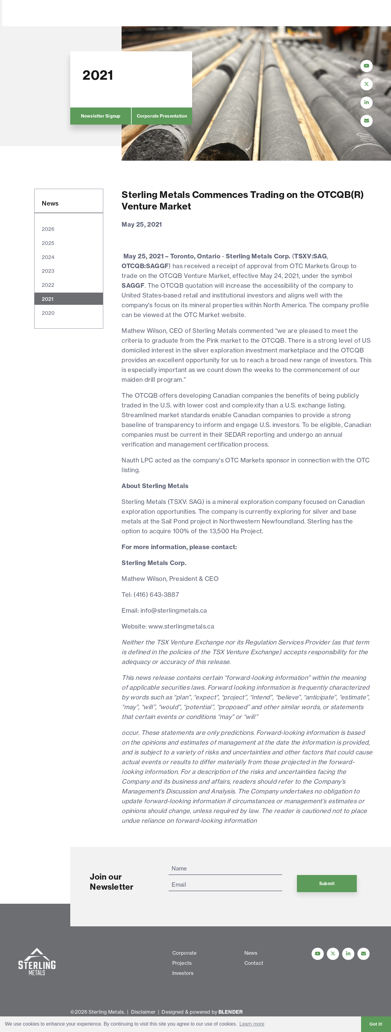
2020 (48, 313)
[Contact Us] (366, 121)
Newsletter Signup (100, 116)
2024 (48, 257)
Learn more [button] (252, 1024)
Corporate (97, 13)
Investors (172, 13)
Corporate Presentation (162, 116)
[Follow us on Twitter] (333, 954)
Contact (238, 13)
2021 (47, 299)
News (206, 13)
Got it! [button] (376, 1024)
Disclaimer (143, 1012)
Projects (135, 13)
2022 (48, 285)
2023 (48, 271)
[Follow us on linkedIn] (348, 954)
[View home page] (38, 22)
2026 (48, 229)
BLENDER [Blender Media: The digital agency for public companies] (230, 1012)
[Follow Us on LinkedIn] (366, 103)
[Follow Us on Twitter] (366, 84)
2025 (48, 243)
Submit (326, 883)
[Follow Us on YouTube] (366, 66)
